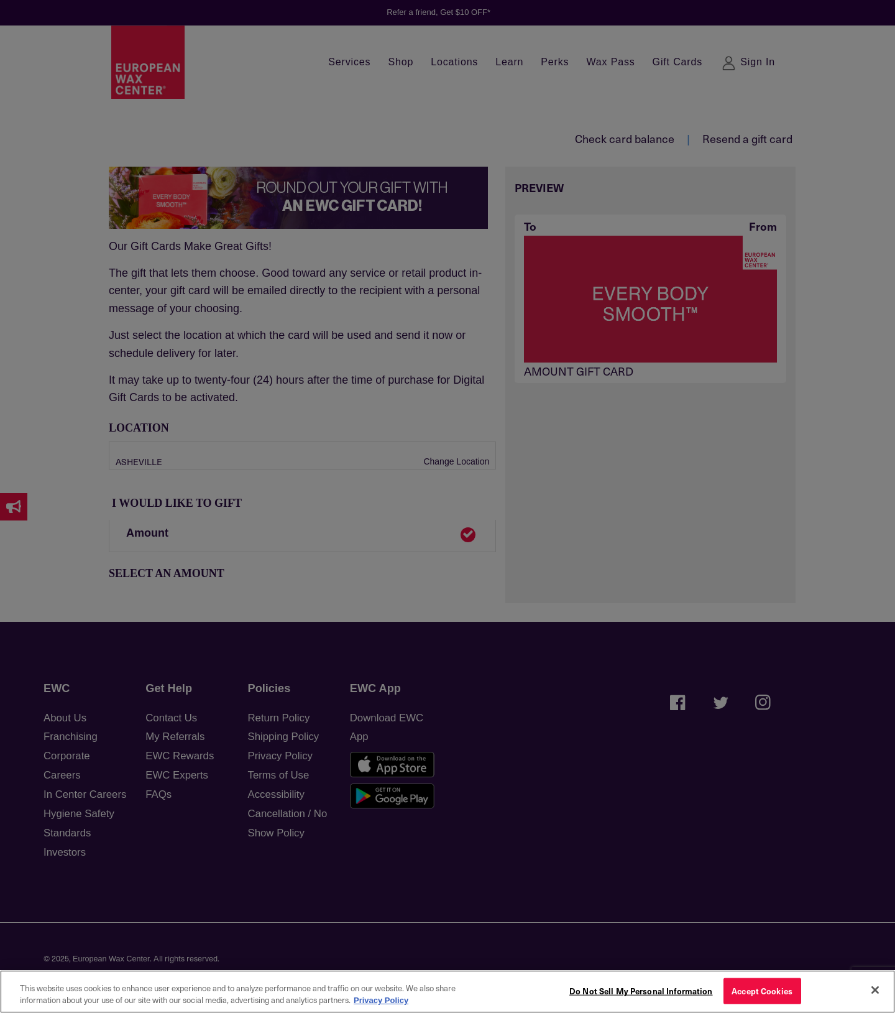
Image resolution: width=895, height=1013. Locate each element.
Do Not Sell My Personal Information (641, 991)
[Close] (875, 990)
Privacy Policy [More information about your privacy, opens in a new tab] (381, 1000)
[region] (447, 991)
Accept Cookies (762, 991)
